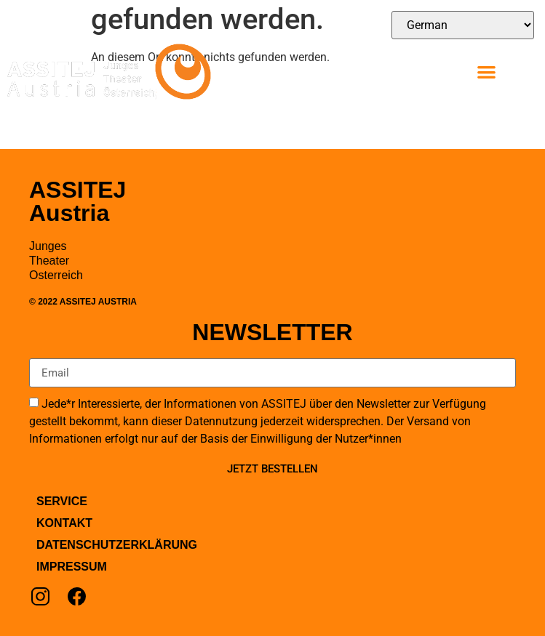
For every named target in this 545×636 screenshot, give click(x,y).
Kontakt (64, 523)
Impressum (71, 566)
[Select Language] (462, 25)
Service (61, 501)
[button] (486, 71)
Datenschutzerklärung (116, 545)
